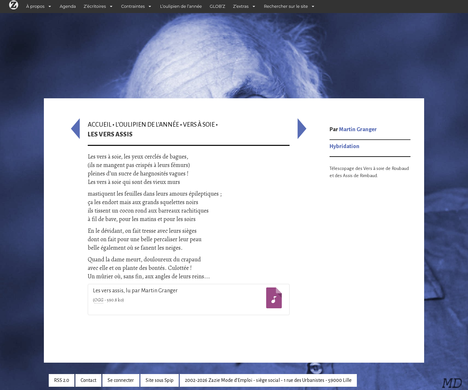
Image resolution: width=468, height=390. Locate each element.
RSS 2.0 (61, 380)
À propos (35, 6)
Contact (88, 380)
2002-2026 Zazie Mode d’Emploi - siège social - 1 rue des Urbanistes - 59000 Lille (268, 380)
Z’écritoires (95, 6)
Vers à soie (199, 124)
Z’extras (241, 6)
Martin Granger (358, 129)
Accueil (99, 124)
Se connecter (121, 380)
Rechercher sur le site (286, 6)
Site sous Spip (160, 380)
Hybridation (344, 146)
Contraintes (133, 6)
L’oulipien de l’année (181, 6)
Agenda (68, 6)
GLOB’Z (217, 6)
